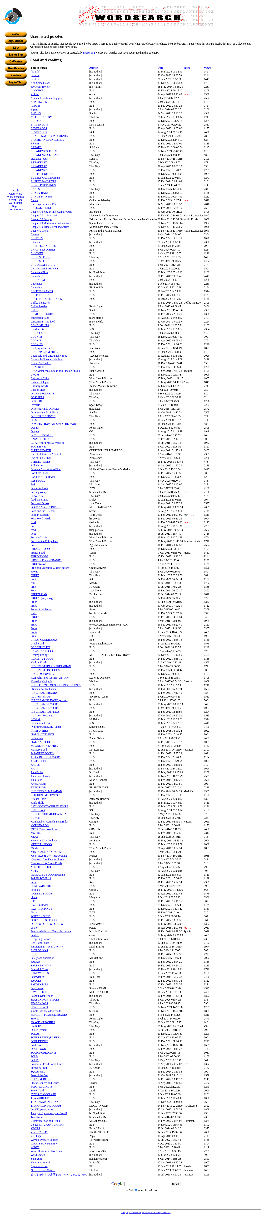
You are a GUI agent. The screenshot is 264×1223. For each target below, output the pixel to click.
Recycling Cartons (41, 939)
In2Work (35, 719)
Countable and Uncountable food (49, 355)
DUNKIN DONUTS (42, 435)
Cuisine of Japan (40, 382)
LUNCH (35, 817)
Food (33, 526)
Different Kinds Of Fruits (45, 408)
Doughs (35, 431)
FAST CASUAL (40, 473)
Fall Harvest (37, 465)
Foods (34, 545)
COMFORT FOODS (42, 314)
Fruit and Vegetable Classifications (50, 567)
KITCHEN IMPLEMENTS (46, 795)
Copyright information (131, 1212)
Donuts (35, 427)
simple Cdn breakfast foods (46, 1010)
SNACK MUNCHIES (43, 1022)
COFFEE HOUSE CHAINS (46, 298)
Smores (35, 1018)
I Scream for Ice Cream (44, 689)
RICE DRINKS (39, 950)
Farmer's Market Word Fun (46, 469)
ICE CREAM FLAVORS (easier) (49, 700)
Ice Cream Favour (41, 696)
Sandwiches (37, 976)
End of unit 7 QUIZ (41, 457)
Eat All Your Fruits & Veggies (47, 442)
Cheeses (35, 242)
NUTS (34, 870)
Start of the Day (39, 1075)
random (35, 935)
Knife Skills (37, 802)
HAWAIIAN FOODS (42, 651)
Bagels (15, 206)
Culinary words (39, 385)
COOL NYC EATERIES (44, 351)
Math (16, 190)
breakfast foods (39, 158)
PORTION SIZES (41, 916)
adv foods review (40, 86)
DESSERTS (37, 397)
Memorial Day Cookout (44, 840)
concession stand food (43, 321)
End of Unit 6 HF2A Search (46, 454)
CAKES (35, 189)
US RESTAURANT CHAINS (47, 1124)
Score (187, 67)
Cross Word (15, 193)
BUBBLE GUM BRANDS (46, 177)
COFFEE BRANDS (42, 291)
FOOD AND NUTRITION (45, 507)
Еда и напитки (39, 1166)
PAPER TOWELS (41, 878)
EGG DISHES (39, 446)
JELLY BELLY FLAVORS (46, 757)
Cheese (35, 234)
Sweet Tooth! (38, 1090)
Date (160, 67)
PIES (33, 901)
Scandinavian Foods (42, 995)
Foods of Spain (39, 537)
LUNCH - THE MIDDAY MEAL (49, 814)
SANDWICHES (40, 973)
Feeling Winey (39, 492)
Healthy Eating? (40, 654)
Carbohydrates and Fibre (44, 204)
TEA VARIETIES (41, 1098)
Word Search (38, 1154)
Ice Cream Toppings (42, 715)
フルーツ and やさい (43, 1170)
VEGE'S (35, 1128)
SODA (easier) (39, 1029)
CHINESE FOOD (41, 257)
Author (93, 67)
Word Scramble (15, 196)
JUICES (35, 764)
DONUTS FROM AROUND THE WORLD (55, 423)
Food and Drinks (40, 503)
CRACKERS (38, 367)
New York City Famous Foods (47, 859)
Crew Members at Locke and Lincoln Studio (55, 370)
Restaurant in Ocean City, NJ (47, 946)
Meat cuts (36, 832)
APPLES (36, 105)
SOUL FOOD (38, 1048)
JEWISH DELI (39, 760)
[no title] (35, 71)
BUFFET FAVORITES (43, 181)
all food (35, 94)
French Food (38, 552)
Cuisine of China (40, 378)
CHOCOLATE (39, 279)
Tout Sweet (37, 1117)
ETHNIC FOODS (41, 461)
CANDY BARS (39, 192)
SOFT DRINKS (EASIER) (46, 1037)
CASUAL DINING (41, 207)
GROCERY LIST (40, 647)
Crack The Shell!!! (41, 363)
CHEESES (37, 238)
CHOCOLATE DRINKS (44, 268)
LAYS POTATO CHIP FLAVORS (49, 806)
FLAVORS (37, 495)
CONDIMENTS (40, 325)
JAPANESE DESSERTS (44, 745)
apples (34, 109)
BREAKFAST (39, 162)
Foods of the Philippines (44, 541)
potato (34, 927)
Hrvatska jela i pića (41, 681)
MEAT (34, 836)
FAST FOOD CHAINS (43, 476)
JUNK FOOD (38, 783)
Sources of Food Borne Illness (47, 1064)
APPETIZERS (39, 101)
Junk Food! (37, 779)
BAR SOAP (37, 120)
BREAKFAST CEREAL (44, 151)
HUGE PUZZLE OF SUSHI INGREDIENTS (56, 685)
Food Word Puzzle (41, 518)
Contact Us (166, 1212)
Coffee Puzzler (39, 306)
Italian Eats (37, 738)
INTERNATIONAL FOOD (46, 726)
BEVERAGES (39, 128)
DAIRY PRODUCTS (42, 393)
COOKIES (37, 336)
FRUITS (35, 617)
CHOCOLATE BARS (43, 264)
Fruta (34, 635)
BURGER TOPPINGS (43, 185)
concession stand (40, 317)
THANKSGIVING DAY (44, 1101)
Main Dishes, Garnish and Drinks (49, 821)
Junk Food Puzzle (40, 776)
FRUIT (35, 571)
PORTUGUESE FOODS (44, 920)
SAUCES (36, 980)
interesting (89, 52)
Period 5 (35, 889)
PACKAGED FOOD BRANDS (48, 874)
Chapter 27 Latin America (45, 215)
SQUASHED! (38, 1071)
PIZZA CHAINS (40, 904)
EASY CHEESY (40, 439)
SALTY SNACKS (41, 965)
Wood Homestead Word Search (48, 1151)
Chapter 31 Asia (39, 230)
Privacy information (151, 1212)
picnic (34, 897)
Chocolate (36, 283)
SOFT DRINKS (39, 1041)
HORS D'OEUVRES (42, 673)
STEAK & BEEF (40, 1079)
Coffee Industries (40, 302)
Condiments (37, 329)
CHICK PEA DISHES (43, 249)
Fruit (33, 579)
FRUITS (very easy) (42, 598)
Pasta (34, 882)
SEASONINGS (39, 1003)
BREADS (36, 147)
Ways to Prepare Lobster (44, 1139)
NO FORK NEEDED (42, 867)
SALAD (35, 961)
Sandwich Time (39, 969)
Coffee (34, 310)
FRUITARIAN (39, 594)
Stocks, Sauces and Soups (45, 1082)
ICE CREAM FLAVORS (45, 704)
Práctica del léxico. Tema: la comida (51, 931)
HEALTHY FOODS (42, 658)
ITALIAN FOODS (41, 742)
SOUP (34, 1056)
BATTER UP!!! (39, 124)
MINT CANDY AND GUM (46, 851)
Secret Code (15, 199)
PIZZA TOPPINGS (41, 908)
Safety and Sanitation (42, 957)
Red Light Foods (40, 942)
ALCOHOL (37, 90)
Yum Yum (36, 1158)
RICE (34, 954)
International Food (41, 723)
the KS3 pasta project (42, 1109)
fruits (34, 613)
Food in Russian (40, 514)
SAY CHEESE (39, 992)
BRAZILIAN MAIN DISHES (47, 139)
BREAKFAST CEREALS (45, 154)
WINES (35, 1147)
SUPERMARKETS (41, 1086)
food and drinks (39, 499)
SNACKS (36, 1026)
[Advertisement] (15, 137)
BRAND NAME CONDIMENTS (49, 135)
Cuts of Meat (38, 389)
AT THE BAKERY (41, 117)
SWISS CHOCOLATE (43, 1094)
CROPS (35, 374)
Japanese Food (39, 749)
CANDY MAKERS (42, 196)
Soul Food (36, 1045)
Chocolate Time (39, 272)
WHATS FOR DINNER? (45, 1143)
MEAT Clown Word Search (46, 829)
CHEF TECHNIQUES (43, 245)
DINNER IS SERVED (43, 416)
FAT (33, 484)
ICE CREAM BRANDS (44, 692)
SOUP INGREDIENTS (44, 1052)
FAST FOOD (38, 480)
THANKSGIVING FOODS (46, 1105)
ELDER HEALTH (41, 450)
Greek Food (37, 643)
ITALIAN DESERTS (42, 734)
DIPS (34, 420)
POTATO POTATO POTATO (47, 923)
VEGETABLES (39, 1132)
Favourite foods (39, 488)
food (33, 522)
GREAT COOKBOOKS (44, 639)
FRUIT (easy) (38, 564)
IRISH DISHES (39, 730)
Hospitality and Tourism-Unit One (49, 677)
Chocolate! (37, 276)
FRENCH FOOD (40, 548)
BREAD (35, 143)
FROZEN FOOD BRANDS (46, 560)
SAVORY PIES (39, 984)
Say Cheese (37, 988)
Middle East (37, 848)
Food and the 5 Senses (43, 510)
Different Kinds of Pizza (44, 412)
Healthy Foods (39, 662)
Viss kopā (36, 1135)
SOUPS (35, 1060)
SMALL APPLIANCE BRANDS (49, 1014)
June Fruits (37, 772)
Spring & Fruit (39, 1067)
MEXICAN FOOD (41, 844)
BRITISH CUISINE (42, 173)
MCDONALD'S (40, 825)
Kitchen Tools (38, 798)
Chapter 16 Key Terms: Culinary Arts (51, 211)
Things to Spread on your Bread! (49, 1113)
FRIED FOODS (39, 556)
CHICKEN (37, 253)
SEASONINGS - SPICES (45, 999)
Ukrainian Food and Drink (45, 1120)
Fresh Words (16, 209)
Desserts (35, 404)
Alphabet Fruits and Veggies (46, 98)
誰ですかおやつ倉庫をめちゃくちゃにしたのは (60, 1174)
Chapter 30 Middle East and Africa (50, 226)
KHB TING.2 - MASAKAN (46, 791)
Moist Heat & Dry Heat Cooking (49, 855)
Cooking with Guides (42, 348)
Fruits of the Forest (41, 609)
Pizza (34, 912)
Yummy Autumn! (40, 1162)
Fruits (34, 601)
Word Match (16, 202)
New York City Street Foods (46, 863)
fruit (33, 582)
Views (207, 67)
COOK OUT (38, 332)
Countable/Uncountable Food (47, 359)
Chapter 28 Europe (41, 219)
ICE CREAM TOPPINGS (45, 711)
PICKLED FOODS (41, 893)
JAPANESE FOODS (42, 753)
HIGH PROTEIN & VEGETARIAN (51, 666)
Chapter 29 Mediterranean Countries (51, 223)
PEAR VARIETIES (41, 885)
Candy (34, 200)
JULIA (34, 768)
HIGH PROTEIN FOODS (45, 670)
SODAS (35, 1033)
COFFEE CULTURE (42, 295)
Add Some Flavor (40, 82)
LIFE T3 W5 (38, 810)
